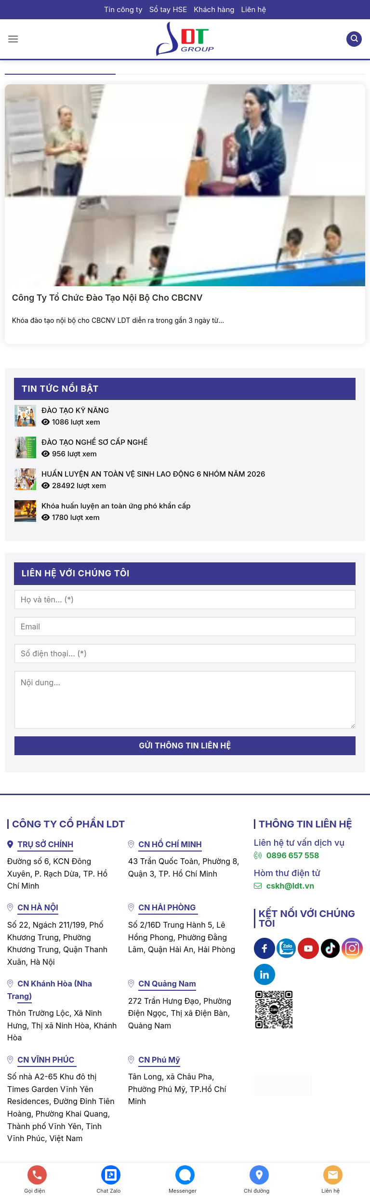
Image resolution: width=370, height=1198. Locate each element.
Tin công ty (123, 9)
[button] (13, 39)
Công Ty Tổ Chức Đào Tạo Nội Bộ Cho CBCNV (107, 298)
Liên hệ (253, 9)
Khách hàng (214, 9)
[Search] (354, 39)
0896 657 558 (286, 855)
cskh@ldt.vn (284, 886)
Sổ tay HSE (168, 9)
